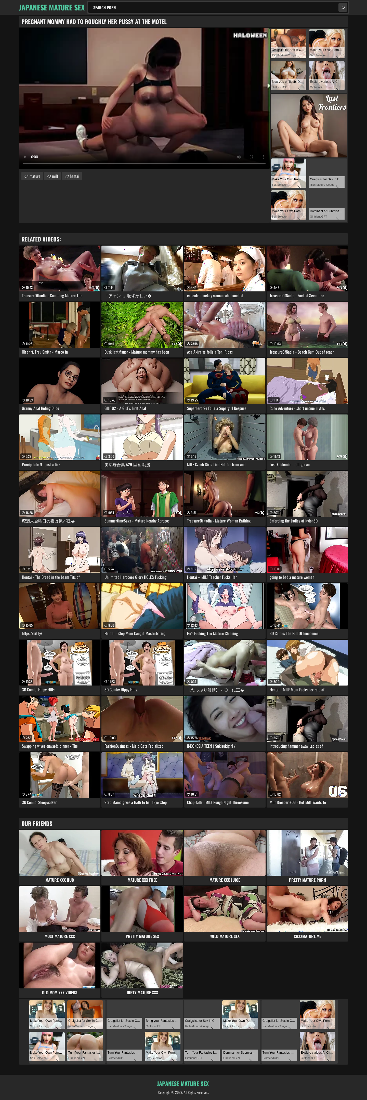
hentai (74, 176)
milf (55, 176)
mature (35, 176)
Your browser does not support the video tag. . (144, 98)
